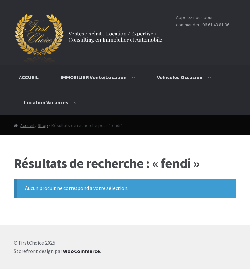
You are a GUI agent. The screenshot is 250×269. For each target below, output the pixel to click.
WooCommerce (81, 251)
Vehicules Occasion (179, 77)
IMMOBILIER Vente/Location (94, 77)
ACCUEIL (29, 77)
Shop (43, 125)
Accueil (27, 125)
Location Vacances (46, 102)
